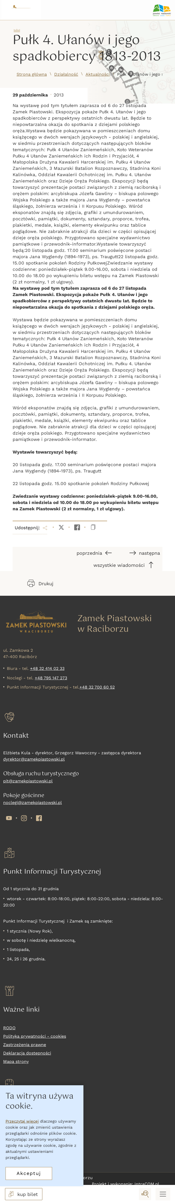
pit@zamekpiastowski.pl (28, 780)
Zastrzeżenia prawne (24, 1044)
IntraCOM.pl (146, 1183)
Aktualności (98, 74)
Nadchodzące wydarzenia (29, 1146)
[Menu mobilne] (163, 1194)
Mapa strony (16, 1061)
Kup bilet (12, 1121)
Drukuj (40, 583)
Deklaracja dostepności (27, 1053)
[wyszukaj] (145, 1194)
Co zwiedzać (16, 1130)
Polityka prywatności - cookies (34, 1036)
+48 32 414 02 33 (47, 668)
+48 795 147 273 (51, 677)
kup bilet (22, 1194)
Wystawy (12, 1138)
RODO (9, 1027)
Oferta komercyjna (22, 1155)
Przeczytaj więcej (22, 1121)
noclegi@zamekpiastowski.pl (32, 802)
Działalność (66, 74)
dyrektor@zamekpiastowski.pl (34, 759)
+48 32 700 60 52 (97, 687)
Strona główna (32, 74)
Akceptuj (29, 1173)
